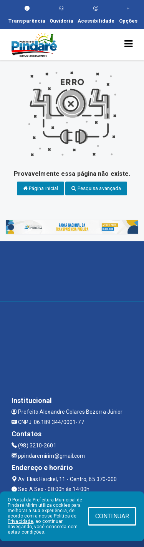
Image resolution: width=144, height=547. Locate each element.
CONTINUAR (112, 516)
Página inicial (40, 188)
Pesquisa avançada (96, 188)
